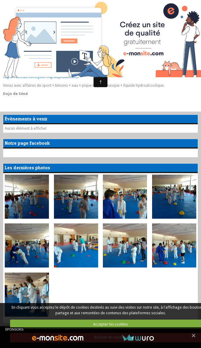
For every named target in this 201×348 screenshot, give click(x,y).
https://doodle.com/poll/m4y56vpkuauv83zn (41, 77)
